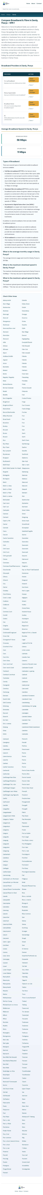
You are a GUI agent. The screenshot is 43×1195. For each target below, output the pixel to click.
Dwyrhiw (24, 325)
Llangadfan (6, 809)
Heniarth (24, 584)
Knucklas (24, 636)
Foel (23, 395)
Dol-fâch (5, 720)
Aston (5, 363)
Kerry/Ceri (25, 622)
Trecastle (25, 1019)
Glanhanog (25, 472)
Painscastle (6, 1103)
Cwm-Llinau (6, 660)
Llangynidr (6, 844)
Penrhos (24, 746)
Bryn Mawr (6, 444)
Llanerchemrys (7, 756)
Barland (5, 370)
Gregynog (25, 517)
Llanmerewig (6, 875)
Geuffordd (25, 454)
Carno (4, 531)
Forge (23, 402)
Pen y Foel (6, 1134)
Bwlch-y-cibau (7, 486)
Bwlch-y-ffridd (7, 489)
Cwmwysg (6, 692)
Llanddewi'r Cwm (27, 699)
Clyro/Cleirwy (7, 594)
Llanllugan (6, 868)
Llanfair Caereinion (8, 767)
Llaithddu (24, 654)
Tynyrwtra (25, 1085)
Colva (4, 608)
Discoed (5, 713)
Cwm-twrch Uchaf (8, 668)
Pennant (5, 1173)
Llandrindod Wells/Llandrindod (31, 727)
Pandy (5, 1106)
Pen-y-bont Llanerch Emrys (11, 1141)
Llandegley (25, 713)
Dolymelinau (25, 311)
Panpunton (6, 1110)
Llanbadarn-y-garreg (28, 671)
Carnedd (5, 528)
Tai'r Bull (24, 966)
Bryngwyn (6, 458)
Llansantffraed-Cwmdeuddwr (11, 889)
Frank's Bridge (26, 409)
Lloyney (5, 952)
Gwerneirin (25, 545)
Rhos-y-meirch (26, 900)
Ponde (24, 830)
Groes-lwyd (25, 521)
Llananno (24, 660)
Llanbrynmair (25, 685)
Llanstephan (6, 903)
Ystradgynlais (26, 1169)
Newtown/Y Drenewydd (10, 1082)
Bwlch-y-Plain (7, 493)
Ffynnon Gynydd (26, 388)
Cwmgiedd (6, 685)
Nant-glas (6, 1043)
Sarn (23, 917)
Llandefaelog (26, 702)
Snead (24, 942)
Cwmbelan (6, 678)
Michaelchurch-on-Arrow (10, 1005)
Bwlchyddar (6, 500)
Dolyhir (24, 307)
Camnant (5, 517)
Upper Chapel (26, 1089)
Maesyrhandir (7, 987)
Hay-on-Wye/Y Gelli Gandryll (30, 570)
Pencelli (5, 1155)
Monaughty (6, 1033)
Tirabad (24, 1001)
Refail (23, 882)
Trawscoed (25, 1008)
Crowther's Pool (7, 647)
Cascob (5, 535)
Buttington (6, 479)
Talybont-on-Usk (27, 984)
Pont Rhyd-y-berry (27, 840)
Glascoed (25, 482)
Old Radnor (6, 1099)
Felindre (24, 356)
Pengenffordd (7, 1169)
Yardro (24, 1152)
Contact (39, 3)
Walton (24, 1110)
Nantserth (6, 1054)
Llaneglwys (6, 742)
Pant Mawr (6, 1117)
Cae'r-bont (6, 503)
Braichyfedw (6, 409)
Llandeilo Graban (27, 716)
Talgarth (24, 980)
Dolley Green (26, 304)
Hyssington (25, 619)
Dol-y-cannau (7, 723)
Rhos (23, 893)
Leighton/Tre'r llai (27, 643)
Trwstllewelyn (26, 1075)
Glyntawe (25, 507)
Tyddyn (24, 1078)
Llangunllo (6, 837)
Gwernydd (25, 552)
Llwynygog (6, 959)
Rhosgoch (25, 903)
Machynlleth (6, 977)
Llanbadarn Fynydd (27, 668)
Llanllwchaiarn (7, 872)
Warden (24, 1113)
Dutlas (24, 321)
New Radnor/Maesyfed (9, 1061)
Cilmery (5, 577)
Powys (8, 14)
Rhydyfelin (25, 910)
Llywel (5, 966)
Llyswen (5, 963)
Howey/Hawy (26, 608)
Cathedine (6, 542)
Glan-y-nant (25, 465)
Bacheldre (6, 367)
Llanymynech (7, 931)
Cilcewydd (6, 573)
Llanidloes (6, 858)
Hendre (24, 577)
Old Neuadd (6, 1096)
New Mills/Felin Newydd (10, 1057)
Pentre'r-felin (26, 781)
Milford (5, 1015)
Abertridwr (6, 335)
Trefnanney (25, 1043)
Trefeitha (24, 1040)
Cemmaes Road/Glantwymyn (11, 566)
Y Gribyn (24, 1148)
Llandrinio (24, 730)
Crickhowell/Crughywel (9, 633)
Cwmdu (5, 682)
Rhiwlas (24, 889)
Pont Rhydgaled (26, 844)
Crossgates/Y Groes (9, 640)
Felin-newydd (26, 353)
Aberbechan (6, 307)
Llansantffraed (7, 886)
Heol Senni (25, 587)
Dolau (4, 730)
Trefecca (24, 1033)
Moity (4, 1029)
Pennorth (24, 739)
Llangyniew (6, 847)
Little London (26, 650)
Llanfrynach (6, 802)
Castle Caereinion (8, 538)
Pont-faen (25, 847)
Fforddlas (24, 381)
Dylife (23, 328)
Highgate (24, 598)
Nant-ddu (6, 1040)
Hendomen (25, 573)
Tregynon (25, 1050)
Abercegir (6, 314)
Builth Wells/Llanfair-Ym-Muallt (12, 468)
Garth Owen (25, 440)
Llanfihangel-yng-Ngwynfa (10, 795)
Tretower (24, 1064)
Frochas (24, 412)
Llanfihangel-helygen (9, 788)
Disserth (5, 716)
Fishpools (25, 391)
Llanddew (25, 692)
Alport (5, 353)
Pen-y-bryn (6, 1145)
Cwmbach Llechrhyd (9, 674)
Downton (24, 318)
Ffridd (23, 384)
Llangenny (6, 830)
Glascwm (24, 486)
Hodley (24, 605)
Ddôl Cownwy (7, 702)
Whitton (24, 1134)
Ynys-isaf (24, 1155)
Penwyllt (24, 791)
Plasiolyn (24, 823)
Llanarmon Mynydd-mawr (29, 664)
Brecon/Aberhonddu (9, 412)
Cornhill (5, 615)
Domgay (24, 314)
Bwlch (4, 482)
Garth (23, 433)
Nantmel (5, 1050)
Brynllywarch (6, 461)
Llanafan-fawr (26, 657)
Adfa (4, 342)
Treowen (24, 1061)
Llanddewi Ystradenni (28, 696)
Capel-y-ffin (6, 521)
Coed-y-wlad (7, 598)
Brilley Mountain (7, 416)
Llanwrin (5, 914)
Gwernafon (25, 542)
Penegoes (6, 1166)
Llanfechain (6, 774)
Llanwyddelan (7, 928)
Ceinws (5, 559)
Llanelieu (5, 746)
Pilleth (24, 812)
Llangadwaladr (7, 812)
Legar (23, 640)
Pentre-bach (26, 784)
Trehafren (25, 1054)
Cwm (4, 650)
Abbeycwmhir (7, 300)
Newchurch (6, 1078)
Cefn (4, 545)
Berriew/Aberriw (7, 384)
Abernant (5, 332)
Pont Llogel (25, 837)
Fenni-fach (25, 374)
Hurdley (24, 615)
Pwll (23, 875)
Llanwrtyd (6, 921)
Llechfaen (6, 945)
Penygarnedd (26, 802)
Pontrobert (25, 865)
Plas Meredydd (26, 819)
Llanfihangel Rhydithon (9, 781)
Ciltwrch (5, 580)
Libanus (24, 647)
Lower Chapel (7, 970)
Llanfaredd (6, 770)
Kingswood (25, 626)
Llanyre (5, 935)
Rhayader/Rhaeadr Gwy (29, 886)
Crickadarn (6, 629)
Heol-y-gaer (25, 591)
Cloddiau (5, 591)
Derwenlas (6, 710)
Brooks (5, 433)
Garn (23, 430)
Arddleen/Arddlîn (8, 356)
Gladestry (25, 458)
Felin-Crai (25, 349)
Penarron (5, 1152)
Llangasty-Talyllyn (8, 819)
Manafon (5, 991)
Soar (23, 945)
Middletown (6, 1008)
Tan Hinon (25, 991)
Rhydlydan (25, 907)
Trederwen (25, 1022)
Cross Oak (6, 636)
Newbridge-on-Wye (9, 1071)
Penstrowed (25, 749)
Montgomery (7, 1036)
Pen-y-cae (6, 1148)
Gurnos (24, 535)
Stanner (24, 952)
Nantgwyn (6, 1047)
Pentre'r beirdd (26, 777)
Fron (23, 416)
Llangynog (6, 851)
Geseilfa (24, 451)
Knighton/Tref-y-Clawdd (29, 633)
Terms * (31, 85)
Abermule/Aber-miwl (9, 328)
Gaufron (24, 447)
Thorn (23, 994)
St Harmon (25, 949)
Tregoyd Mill (25, 1047)
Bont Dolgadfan (7, 398)
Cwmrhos (6, 688)
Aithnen (5, 346)
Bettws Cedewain (8, 388)
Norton (5, 1085)
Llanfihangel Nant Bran (9, 777)
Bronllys (5, 426)
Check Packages (32, 79)
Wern (23, 1120)
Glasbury (24, 479)
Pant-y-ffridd (7, 1124)
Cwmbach (6, 671)
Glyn (23, 496)
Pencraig (5, 1159)
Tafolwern (25, 963)
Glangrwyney (26, 468)
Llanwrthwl (6, 917)
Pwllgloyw (25, 879)
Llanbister (25, 682)
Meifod (5, 994)
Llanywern (6, 938)
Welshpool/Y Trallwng (28, 1117)
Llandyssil (6, 739)
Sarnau (24, 921)
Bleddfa (5, 395)
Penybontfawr (26, 798)
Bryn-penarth (7, 451)
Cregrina (5, 626)
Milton (5, 1019)
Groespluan (25, 528)
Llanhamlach (6, 854)
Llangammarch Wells (9, 816)
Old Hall (5, 1092)
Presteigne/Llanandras (28, 872)
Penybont (25, 795)
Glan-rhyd (25, 461)
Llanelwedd (6, 749)
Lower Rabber (7, 973)
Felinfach (24, 370)
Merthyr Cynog (7, 1001)
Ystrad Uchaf (26, 1162)
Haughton (25, 566)
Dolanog (5, 727)
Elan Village (25, 332)
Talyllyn (24, 987)
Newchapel (6, 1075)
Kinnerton (25, 629)
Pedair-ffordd (7, 1131)
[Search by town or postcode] (21, 9)
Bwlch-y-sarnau (7, 496)
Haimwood (25, 559)
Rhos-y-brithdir (26, 896)
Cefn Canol (6, 549)
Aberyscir (6, 339)
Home (28, 3)
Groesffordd (25, 524)
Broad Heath (6, 419)
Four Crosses (26, 405)
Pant (4, 1113)
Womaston (25, 1145)
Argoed (5, 360)
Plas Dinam (25, 816)
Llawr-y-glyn (6, 942)
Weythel (24, 1131)
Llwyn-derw (6, 956)
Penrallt (24, 742)
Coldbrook (6, 605)
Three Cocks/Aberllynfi (29, 998)
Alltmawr (5, 349)
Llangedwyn (6, 826)
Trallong (24, 1005)
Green (24, 514)
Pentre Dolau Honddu (28, 770)
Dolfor (4, 734)
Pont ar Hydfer (26, 833)
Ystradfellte (25, 1166)
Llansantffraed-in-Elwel (10, 893)
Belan (4, 381)
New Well (5, 1064)
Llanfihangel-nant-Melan (10, 791)
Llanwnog (5, 910)
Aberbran (5, 311)
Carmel (5, 524)
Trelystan (25, 1057)
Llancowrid (25, 688)
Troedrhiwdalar (26, 1071)
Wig (23, 1138)
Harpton (24, 563)
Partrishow (6, 1127)
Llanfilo (5, 798)
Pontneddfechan (27, 861)
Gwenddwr (25, 538)
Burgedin (5, 472)
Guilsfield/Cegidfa (27, 531)
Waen (23, 1099)
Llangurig (5, 840)
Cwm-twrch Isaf (7, 664)
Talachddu (25, 973)
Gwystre (24, 556)
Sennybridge (25, 935)
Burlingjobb (6, 475)
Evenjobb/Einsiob (27, 342)
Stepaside (25, 959)
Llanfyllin (5, 805)
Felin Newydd (26, 346)
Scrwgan (24, 931)
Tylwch (24, 1082)
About (33, 3)
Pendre (5, 1162)
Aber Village (6, 304)
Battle (5, 374)
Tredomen (25, 1026)
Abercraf (5, 318)
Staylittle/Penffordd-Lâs (29, 956)
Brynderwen (6, 454)
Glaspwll (24, 489)
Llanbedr (24, 674)
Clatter (5, 587)
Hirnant (24, 601)
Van (23, 1092)
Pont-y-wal (25, 851)
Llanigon (5, 865)
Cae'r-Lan (6, 507)
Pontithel (24, 858)
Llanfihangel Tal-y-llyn (9, 784)
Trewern (24, 1068)
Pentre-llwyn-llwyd (27, 788)
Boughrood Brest (8, 405)
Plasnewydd (25, 826)
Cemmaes (6, 563)
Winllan (24, 1141)
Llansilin (5, 896)
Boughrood (6, 402)
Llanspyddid (6, 900)
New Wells (6, 1068)
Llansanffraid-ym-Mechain (10, 882)
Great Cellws (26, 510)
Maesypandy (6, 984)
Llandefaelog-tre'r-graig (29, 706)
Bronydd (5, 430)
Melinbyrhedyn (7, 998)
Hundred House (26, 612)
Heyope (24, 594)
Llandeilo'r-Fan (26, 720)
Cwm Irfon (6, 657)
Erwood (24, 335)
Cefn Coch (6, 552)
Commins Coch (7, 612)
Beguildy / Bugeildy (8, 377)
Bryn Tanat (6, 447)
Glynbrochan (25, 500)
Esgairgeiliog (25, 339)
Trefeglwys (25, 1036)
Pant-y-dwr (6, 1120)
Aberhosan (6, 325)
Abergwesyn (6, 321)
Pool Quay (25, 868)
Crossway (6, 643)
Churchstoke (6, 570)
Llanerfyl (5, 760)
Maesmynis (6, 980)
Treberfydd (25, 1015)
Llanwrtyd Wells (7, 924)
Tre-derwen (25, 1012)
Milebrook (6, 1012)
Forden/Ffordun (26, 398)
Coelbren (5, 601)
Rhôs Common (26, 914)
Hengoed (24, 580)
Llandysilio (25, 734)
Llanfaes (5, 763)
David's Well (6, 699)
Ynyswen (24, 1159)
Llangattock (6, 823)
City (4, 584)
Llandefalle (25, 710)
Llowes (5, 949)
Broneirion (6, 423)
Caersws (5, 514)
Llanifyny (5, 861)
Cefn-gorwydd (7, 556)
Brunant (5, 437)
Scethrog (25, 928)
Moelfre (5, 1026)
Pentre (24, 753)
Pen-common (7, 1138)
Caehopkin (6, 510)
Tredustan (25, 1029)
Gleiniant (24, 493)
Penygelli (24, 805)
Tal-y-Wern (25, 970)
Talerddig (24, 977)
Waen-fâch (25, 1106)
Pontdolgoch (26, 854)
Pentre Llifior (26, 774)
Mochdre (5, 1022)
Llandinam (25, 723)
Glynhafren (25, 503)
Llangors (5, 833)
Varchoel (24, 1096)
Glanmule (24, 475)
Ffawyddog (25, 377)
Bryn (4, 440)
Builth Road (6, 465)
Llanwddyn (6, 907)
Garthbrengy (25, 444)
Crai (4, 622)
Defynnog (6, 706)
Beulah (5, 391)
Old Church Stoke (8, 1089)
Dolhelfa (24, 300)
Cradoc (5, 619)
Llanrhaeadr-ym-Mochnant (11, 879)
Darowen (5, 696)
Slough (24, 938)
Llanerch (5, 753)
